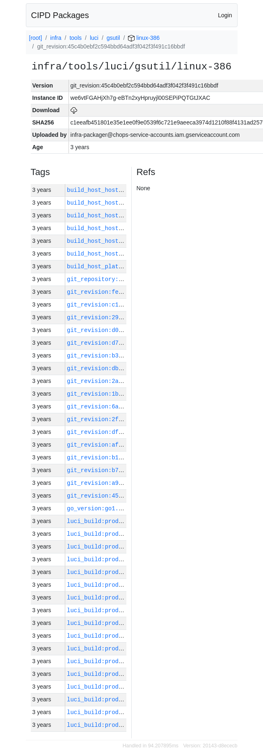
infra (55, 38)
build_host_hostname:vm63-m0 (113, 254)
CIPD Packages (60, 15)
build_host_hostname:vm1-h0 (111, 241)
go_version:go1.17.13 (101, 508)
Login (225, 15)
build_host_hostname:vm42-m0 (113, 203)
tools (75, 38)
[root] (35, 38)
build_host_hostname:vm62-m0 (113, 228)
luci (94, 38)
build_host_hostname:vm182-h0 (115, 215)
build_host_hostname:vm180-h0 (115, 190)
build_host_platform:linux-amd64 (120, 266)
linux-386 (144, 38)
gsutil (113, 38)
